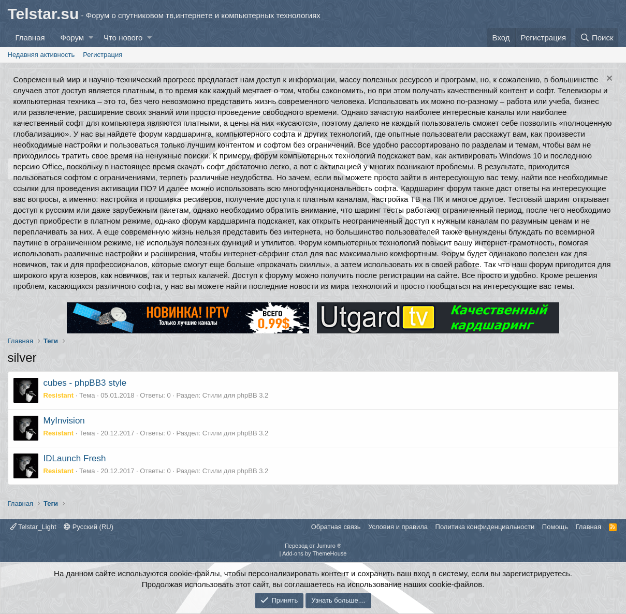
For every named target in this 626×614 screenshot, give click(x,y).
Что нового (123, 37)
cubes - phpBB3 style (85, 383)
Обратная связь (336, 527)
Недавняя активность (41, 55)
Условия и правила (398, 527)
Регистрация (102, 55)
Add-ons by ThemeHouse (314, 553)
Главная (30, 37)
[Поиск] (597, 37)
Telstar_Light (33, 527)
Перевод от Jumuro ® (313, 546)
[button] (91, 37)
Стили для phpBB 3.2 (235, 395)
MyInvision (64, 421)
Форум (72, 37)
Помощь (555, 527)
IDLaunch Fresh (74, 458)
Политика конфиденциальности (485, 527)
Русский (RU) (88, 527)
